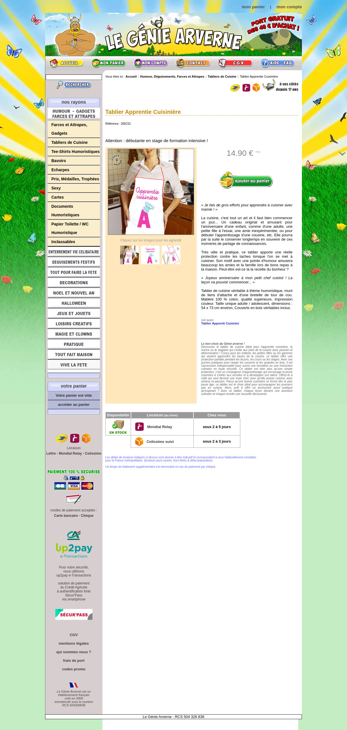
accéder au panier (74, 404)
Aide (277, 63)
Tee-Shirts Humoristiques (75, 151)
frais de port (73, 660)
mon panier (253, 6)
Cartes (57, 197)
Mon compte (151, 63)
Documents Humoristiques (65, 210)
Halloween (74, 303)
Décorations (74, 282)
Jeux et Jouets (74, 313)
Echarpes (60, 170)
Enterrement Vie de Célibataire (74, 252)
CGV (235, 63)
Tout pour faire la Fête (74, 272)
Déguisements (74, 262)
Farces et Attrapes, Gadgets (69, 129)
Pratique (74, 344)
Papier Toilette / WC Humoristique (69, 228)
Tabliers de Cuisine (69, 142)
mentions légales (74, 643)
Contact (193, 63)
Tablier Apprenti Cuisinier (220, 323)
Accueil (66, 63)
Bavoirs (58, 160)
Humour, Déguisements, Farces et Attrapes (74, 113)
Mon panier (108, 63)
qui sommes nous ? (73, 652)
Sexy (56, 188)
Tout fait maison (74, 354)
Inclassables (63, 241)
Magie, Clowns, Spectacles (74, 334)
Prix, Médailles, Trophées (75, 179)
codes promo (74, 669)
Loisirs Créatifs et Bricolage (74, 323)
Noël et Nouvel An (74, 293)
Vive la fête (74, 366)
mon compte (289, 6)
